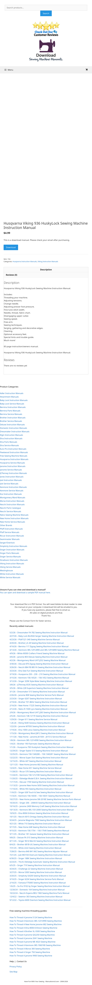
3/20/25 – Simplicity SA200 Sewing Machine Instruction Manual (38, 875)
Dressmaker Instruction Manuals (14, 431)
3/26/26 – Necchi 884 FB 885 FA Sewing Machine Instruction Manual (40, 667)
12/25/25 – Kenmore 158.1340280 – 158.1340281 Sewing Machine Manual (43, 754)
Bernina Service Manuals (11, 414)
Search (46, 13)
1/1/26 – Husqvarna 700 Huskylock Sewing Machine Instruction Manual (41, 747)
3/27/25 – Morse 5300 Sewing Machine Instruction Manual (36, 872)
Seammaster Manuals (10, 539)
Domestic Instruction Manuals (13, 428)
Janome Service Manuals (11, 469)
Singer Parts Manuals (9, 553)
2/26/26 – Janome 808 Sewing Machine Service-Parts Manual (37, 695)
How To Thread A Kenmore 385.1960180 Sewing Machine (35, 945)
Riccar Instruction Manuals (12, 535)
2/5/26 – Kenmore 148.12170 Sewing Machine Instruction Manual (39, 716)
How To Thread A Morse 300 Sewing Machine (30, 948)
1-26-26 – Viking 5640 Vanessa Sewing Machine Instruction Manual (39, 723)
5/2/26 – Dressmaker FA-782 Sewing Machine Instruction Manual (39, 632)
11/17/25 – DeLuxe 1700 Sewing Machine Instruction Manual (37, 782)
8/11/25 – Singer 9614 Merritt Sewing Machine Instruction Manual (39, 841)
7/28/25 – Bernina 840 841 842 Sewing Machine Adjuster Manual (38, 851)
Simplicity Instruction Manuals (13, 546)
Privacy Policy (16, 966)
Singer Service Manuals (10, 556)
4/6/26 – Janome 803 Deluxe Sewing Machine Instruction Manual (38, 657)
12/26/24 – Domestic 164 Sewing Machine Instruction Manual (37, 889)
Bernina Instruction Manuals (13, 407)
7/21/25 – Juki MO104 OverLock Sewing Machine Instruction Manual (40, 855)
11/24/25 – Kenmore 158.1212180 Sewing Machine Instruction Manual (41, 775)
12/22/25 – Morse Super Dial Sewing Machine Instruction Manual (39, 757)
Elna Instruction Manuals (11, 438)
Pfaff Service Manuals (9, 532)
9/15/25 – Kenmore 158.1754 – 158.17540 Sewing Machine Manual (39, 830)
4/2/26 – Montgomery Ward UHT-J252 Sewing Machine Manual (38, 660)
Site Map (13, 971)
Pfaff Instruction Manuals (11, 528)
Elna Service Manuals (9, 445)
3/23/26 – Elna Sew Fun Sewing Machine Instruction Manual (36, 670)
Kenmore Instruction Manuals (13, 487)
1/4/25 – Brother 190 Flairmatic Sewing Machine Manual (35, 743)
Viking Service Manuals (10, 567)
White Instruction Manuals (12, 574)
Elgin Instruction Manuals (11, 435)
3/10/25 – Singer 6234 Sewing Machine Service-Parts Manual (37, 879)
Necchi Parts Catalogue (10, 508)
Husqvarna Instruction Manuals (25, 261)
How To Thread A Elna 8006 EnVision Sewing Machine (33, 928)
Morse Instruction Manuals (12, 501)
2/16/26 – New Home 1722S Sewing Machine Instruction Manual (38, 705)
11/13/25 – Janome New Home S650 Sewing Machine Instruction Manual (42, 785)
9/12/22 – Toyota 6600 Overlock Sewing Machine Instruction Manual (40, 900)
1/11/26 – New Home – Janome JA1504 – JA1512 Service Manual (38, 736)
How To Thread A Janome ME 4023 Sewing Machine (32, 941)
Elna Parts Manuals (8, 442)
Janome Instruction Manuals (12, 466)
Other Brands (6, 525)
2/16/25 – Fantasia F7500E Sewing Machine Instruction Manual (38, 882)
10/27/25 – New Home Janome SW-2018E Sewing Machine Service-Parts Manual (45, 799)
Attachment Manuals (9, 396)
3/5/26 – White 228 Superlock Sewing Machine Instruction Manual (39, 688)
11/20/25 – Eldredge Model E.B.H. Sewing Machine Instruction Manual (41, 778)
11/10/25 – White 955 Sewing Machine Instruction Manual (35, 789)
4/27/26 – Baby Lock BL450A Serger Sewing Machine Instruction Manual (42, 636)
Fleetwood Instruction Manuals (14, 452)
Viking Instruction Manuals (48, 261)
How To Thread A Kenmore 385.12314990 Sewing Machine (36, 921)
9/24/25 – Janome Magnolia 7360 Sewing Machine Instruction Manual (41, 820)
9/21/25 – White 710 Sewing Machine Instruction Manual (35, 823)
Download (11, 247)
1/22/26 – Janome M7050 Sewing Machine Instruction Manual (37, 726)
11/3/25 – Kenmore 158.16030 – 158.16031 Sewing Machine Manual (40, 796)
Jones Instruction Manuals (11, 476)
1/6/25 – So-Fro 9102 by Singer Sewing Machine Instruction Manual (40, 886)
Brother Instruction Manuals (12, 417)
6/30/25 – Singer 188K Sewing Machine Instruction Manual (36, 858)
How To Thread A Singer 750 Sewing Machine (30, 952)
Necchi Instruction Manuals (12, 504)
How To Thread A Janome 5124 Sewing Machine (31, 917)
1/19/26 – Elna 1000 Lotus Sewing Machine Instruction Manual (37, 730)
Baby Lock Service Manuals (12, 403)
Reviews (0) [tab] (11, 275)
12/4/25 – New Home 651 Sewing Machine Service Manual (35, 768)
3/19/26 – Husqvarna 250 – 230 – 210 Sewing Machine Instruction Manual (42, 674)
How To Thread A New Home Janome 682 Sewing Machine (35, 924)
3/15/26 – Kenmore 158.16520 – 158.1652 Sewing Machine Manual (39, 677)
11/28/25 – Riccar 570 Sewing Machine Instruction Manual (35, 771)
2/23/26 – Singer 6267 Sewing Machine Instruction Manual (36, 698)
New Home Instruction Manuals (14, 518)
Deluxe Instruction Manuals (12, 424)
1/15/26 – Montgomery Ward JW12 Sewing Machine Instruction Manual (41, 733)
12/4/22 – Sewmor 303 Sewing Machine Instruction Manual (36, 896)
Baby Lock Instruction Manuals (14, 400)
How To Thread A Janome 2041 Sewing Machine (31, 938)
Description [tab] (46, 269)
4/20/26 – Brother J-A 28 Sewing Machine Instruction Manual (37, 643)
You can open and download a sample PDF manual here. (25, 592)
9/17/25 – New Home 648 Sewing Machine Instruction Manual (37, 827)
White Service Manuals (10, 577)
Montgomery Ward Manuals (12, 497)
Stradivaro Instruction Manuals (14, 560)
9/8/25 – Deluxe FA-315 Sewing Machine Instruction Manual (36, 837)
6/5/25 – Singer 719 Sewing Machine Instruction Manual (35, 865)
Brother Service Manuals (11, 421)
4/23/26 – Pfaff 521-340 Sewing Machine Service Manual (35, 639)
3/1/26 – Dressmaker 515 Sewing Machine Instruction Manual (37, 691)
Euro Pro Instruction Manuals (13, 449)
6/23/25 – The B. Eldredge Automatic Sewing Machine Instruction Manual (42, 862)
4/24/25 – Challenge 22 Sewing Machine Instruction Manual (36, 868)
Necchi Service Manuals (10, 511)
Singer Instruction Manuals (12, 549)
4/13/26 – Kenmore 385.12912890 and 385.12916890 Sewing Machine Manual (44, 650)
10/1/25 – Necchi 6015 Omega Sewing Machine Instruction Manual (39, 816)
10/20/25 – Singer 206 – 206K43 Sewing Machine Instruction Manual (40, 802)
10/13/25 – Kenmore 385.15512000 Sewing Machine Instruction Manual (42, 809)
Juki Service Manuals (9, 483)
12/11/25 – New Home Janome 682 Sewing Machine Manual (36, 764)
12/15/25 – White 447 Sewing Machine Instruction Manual (35, 761)
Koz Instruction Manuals (11, 494)
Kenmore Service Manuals (11, 490)
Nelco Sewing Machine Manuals (14, 515)
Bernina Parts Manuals (10, 410)
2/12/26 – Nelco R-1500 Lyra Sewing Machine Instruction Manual (38, 709)
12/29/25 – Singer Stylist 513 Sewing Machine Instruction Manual (39, 750)
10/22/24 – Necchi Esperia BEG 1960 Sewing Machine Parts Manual (39, 893)
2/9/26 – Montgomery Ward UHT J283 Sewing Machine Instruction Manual (43, 712)
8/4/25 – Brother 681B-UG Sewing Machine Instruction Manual (37, 844)
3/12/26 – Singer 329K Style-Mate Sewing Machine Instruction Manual (41, 681)
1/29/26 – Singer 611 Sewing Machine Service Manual (33, 719)
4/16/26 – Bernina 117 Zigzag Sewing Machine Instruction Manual (39, 646)
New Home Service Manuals (12, 522)
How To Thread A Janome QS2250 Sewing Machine (32, 934)
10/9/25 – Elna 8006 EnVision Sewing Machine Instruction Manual (39, 813)
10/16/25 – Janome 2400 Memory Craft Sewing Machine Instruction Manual (43, 806)
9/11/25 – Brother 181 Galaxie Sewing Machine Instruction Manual (39, 834)
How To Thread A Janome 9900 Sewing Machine (31, 955)
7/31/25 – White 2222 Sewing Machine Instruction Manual (35, 848)
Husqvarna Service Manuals (12, 462)
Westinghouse (6, 570)
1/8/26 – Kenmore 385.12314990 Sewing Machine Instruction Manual (40, 740)
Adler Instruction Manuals (11, 393)
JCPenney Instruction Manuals (13, 473)
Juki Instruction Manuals (11, 480)
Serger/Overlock (7, 542)
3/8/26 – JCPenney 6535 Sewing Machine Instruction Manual (36, 684)
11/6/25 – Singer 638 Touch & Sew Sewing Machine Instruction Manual (41, 792)
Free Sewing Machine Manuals (13, 456)
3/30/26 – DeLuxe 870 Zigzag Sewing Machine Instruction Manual (39, 663)
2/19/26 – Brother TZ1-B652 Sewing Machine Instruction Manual (38, 702)
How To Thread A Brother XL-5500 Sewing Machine (32, 931)
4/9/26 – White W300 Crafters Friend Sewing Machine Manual (37, 653)
